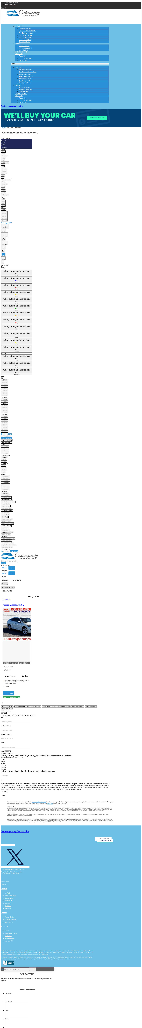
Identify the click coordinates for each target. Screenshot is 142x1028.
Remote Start (5, 530)
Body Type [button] (6, 222)
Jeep (3, 175)
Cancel (5, 792)
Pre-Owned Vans (24, 42)
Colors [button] (3, 267)
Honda (3, 167)
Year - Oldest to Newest (49, 706)
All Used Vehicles (25, 28)
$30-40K (4, 218)
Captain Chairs (6, 504)
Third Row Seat (6, 534)
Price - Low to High (19, 706)
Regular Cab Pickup (7, 547)
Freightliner (5, 162)
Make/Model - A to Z (64, 706)
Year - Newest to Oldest (34, 706)
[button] (60, 64)
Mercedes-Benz (6, 180)
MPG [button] (2, 376)
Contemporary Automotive (12, 106)
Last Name (8, 1002)
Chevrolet (4, 156)
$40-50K (4, 220)
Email (7, 1010)
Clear (4, 568)
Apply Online (23, 91)
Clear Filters (5, 551)
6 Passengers (5, 485)
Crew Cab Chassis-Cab (8, 538)
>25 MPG (4, 384)
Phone (7, 1019)
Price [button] (2, 207)
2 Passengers (5, 476)
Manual (4, 459)
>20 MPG (4, 382)
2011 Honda (6, 599)
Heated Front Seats (7, 510)
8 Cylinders (5, 453)
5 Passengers (5, 482)
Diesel (3, 465)
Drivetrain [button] (6, 434)
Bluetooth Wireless (7, 499)
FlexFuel (4, 467)
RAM (3, 188)
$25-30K (4, 216)
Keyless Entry (5, 512)
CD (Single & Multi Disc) (8, 502)
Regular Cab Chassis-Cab (8, 545)
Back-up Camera (6, 497)
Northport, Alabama (39, 802)
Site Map (3, 884)
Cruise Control (6, 506)
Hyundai (4, 171)
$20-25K (4, 214)
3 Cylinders (5, 446)
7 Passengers (5, 487)
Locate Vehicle (21, 94)
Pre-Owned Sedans (25, 35)
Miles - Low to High (91, 706)
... (11, 568)
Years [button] (2, 197)
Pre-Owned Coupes (26, 33)
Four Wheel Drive (6, 438)
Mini (3, 182)
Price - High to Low (7, 706)
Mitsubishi (4, 184)
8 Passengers (5, 489)
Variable (4, 461)
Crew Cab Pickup (6, 540)
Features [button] (4, 491)
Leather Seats (5, 515)
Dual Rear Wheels (7, 508)
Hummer (4, 169)
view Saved (16, 580)
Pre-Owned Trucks (25, 37)
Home (4, 128)
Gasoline (4, 470)
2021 (3, 201)
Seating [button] (3, 474)
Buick (3, 153)
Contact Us (23, 60)
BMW (3, 151)
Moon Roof (5, 517)
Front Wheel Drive (7, 440)
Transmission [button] (5, 455)
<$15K (4, 209)
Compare (5, 580)
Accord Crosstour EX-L (13, 605)
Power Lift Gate (6, 521)
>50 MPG (4, 395)
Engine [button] (3, 444)
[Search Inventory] (16, 969)
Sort (4, 577)
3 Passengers (5, 478)
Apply (4, 795)
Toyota (3, 193)
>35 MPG (4, 388)
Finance (18, 43)
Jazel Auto (16, 873)
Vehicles (18, 26)
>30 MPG (4, 386)
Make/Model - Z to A (78, 706)
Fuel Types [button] (4, 463)
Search (3, 563)
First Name (8, 993)
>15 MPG (4, 380)
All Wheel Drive (6, 436)
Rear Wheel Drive (7, 442)
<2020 (4, 199)
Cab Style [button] (4, 536)
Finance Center (24, 46)
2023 (3, 205)
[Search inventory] (9, 561)
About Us (19, 54)
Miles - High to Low (7, 708)
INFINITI (4, 173)
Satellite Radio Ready (7, 532)
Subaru (3, 190)
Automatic (4, 457)
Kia (2, 177)
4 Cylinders (5, 449)
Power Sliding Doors (7, 523)
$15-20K (4, 211)
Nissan (3, 186)
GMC (3, 164)
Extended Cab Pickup (7, 543)
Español (3, 8)
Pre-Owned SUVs (25, 40)
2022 (3, 203)
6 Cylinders (5, 451)
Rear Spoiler (5, 528)
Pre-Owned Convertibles (27, 31)
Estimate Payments (25, 48)
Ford (3, 160)
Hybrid (3, 472)
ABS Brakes (5, 493)
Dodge (3, 158)
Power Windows (6, 525)
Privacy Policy (5, 881)
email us (50, 804)
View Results (14, 551)
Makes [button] (3, 149)
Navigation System (7, 519)
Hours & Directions (25, 58)
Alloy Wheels (5, 495)
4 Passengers (5, 480)
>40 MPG (4, 391)
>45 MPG (4, 393)
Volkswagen (5, 195)
